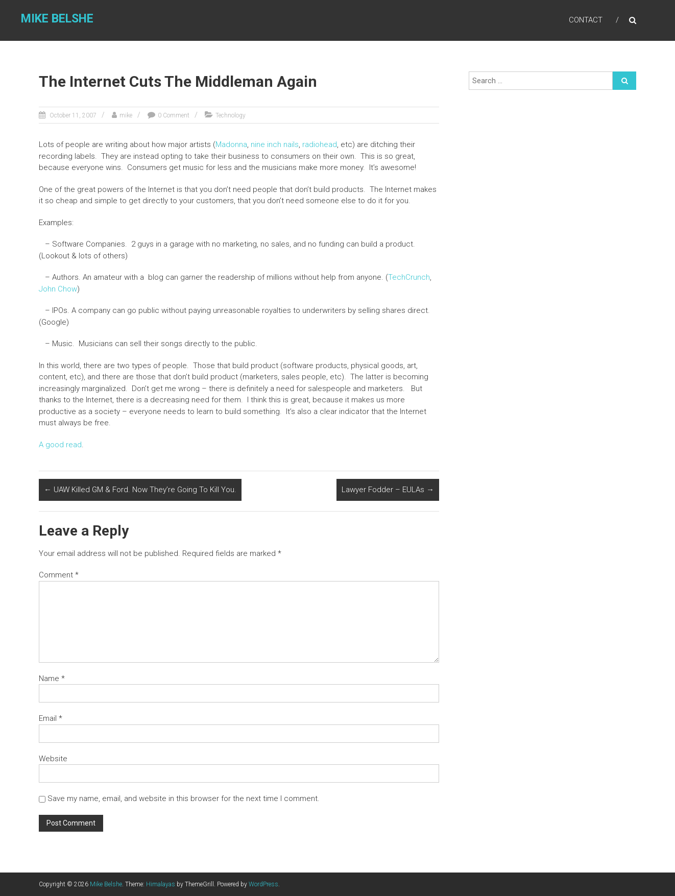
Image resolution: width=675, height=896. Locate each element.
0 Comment (173, 115)
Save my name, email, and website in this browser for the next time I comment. (183, 798)
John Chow (58, 289)
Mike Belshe (57, 19)
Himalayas (160, 884)
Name (52, 678)
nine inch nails (275, 144)
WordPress (263, 884)
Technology (230, 115)
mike (125, 115)
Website (53, 758)
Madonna (231, 144)
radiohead (319, 144)
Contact (585, 20)
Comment (59, 574)
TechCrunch (409, 277)
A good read (60, 444)
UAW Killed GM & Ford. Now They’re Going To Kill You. (140, 489)
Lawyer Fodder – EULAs (388, 489)
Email (50, 718)
